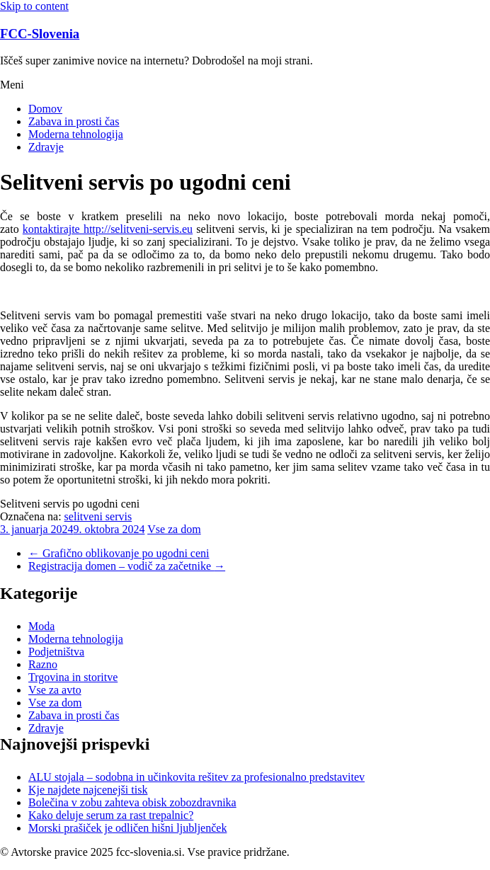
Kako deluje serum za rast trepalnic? (110, 815)
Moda (41, 626)
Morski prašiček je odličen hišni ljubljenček (127, 828)
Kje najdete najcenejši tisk (87, 790)
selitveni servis (98, 516)
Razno (42, 664)
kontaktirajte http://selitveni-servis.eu (108, 229)
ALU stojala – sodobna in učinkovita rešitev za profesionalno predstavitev (196, 777)
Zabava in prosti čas (73, 121)
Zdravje (46, 147)
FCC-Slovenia (39, 33)
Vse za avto (54, 690)
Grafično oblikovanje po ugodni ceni (119, 553)
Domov (45, 109)
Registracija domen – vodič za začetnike (126, 566)
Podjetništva (56, 652)
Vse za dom (174, 529)
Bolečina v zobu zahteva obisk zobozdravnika (132, 802)
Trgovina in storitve (73, 677)
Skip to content (34, 6)
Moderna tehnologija (75, 134)
